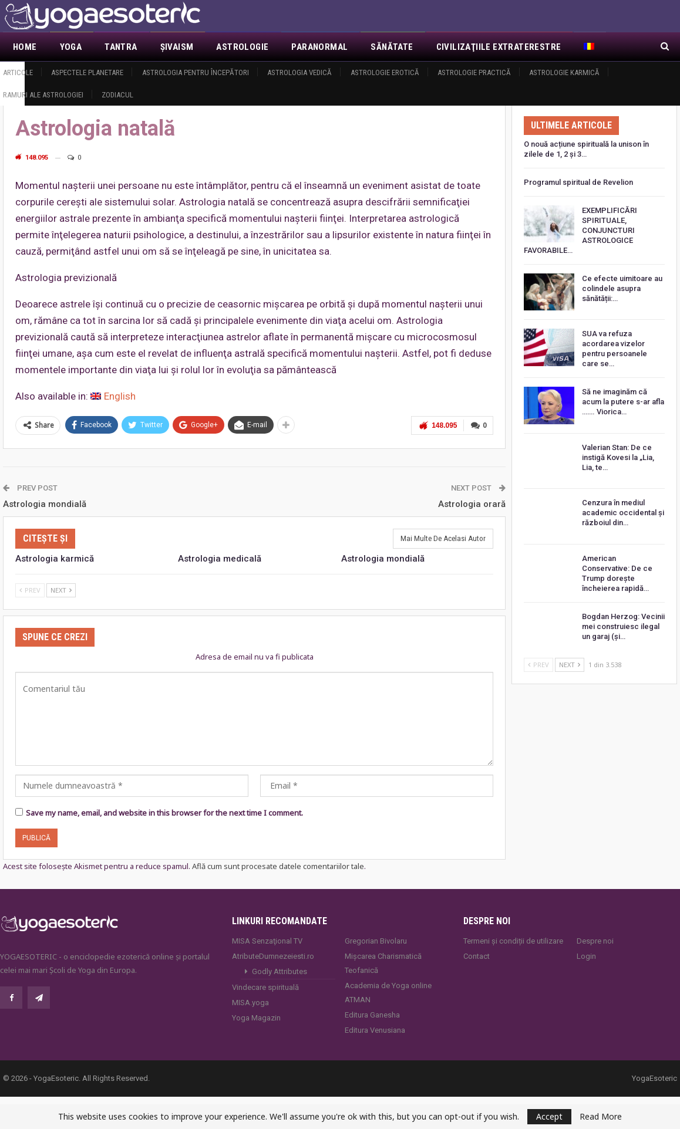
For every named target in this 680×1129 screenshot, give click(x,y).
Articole (18, 72)
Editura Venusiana (375, 1029)
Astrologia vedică (299, 72)
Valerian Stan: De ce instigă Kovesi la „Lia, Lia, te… (618, 457)
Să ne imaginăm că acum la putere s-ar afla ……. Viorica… (623, 401)
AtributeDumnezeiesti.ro (273, 955)
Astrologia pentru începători (195, 72)
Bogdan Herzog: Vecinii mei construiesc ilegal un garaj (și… (623, 626)
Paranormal (319, 47)
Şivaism (177, 47)
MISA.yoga (250, 1002)
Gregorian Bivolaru (376, 940)
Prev (30, 589)
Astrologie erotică (385, 72)
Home (25, 47)
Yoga (71, 47)
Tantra (121, 47)
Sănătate (392, 47)
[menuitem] (113, 396)
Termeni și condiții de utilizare (513, 940)
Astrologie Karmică (564, 72)
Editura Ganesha (372, 1014)
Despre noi (595, 940)
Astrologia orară (472, 503)
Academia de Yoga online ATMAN (388, 992)
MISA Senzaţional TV (267, 940)
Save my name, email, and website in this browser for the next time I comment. (164, 812)
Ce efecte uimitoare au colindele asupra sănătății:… (622, 288)
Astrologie (242, 47)
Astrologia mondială (44, 503)
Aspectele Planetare (87, 72)
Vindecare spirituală (265, 986)
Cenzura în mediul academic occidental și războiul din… (623, 512)
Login (586, 955)
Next (61, 589)
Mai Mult (603, 47)
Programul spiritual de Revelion (578, 182)
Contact (476, 955)
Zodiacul (117, 94)
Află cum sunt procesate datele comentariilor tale (278, 865)
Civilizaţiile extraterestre (498, 47)
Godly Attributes (279, 970)
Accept (549, 1116)
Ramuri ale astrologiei (43, 94)
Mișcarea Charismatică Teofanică (383, 962)
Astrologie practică (474, 72)
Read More (601, 1117)
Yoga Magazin (256, 1017)
